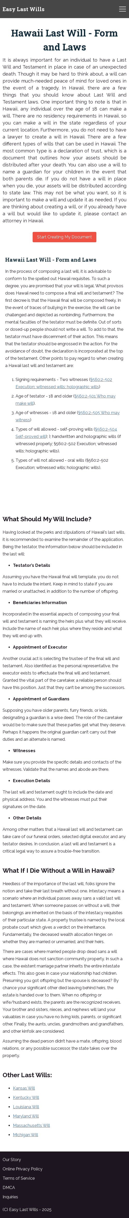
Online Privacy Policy (22, 1168)
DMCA (9, 1187)
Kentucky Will (26, 1097)
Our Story (12, 1159)
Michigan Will (25, 1134)
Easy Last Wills (24, 9)
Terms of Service (19, 1178)
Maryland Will (26, 1116)
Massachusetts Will (31, 1125)
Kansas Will (24, 1088)
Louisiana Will (26, 1106)
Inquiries (10, 1196)
